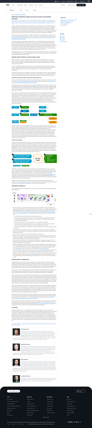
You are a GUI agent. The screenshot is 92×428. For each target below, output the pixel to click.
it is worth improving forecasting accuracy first (25, 81)
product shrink (47, 323)
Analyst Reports (30, 412)
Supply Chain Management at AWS (66, 21)
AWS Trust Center (30, 403)
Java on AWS (49, 408)
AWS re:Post (69, 403)
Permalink (48, 22)
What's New (9, 410)
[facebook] (69, 422)
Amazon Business (63, 25)
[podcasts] (78, 422)
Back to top (46, 417)
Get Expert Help (70, 410)
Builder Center (50, 399)
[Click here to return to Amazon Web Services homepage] (7, 5)
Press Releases (10, 415)
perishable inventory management (38, 323)
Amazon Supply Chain (64, 23)
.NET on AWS (49, 403)
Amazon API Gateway (44, 248)
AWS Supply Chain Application (66, 22)
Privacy (8, 424)
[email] (80, 422)
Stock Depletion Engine (16, 324)
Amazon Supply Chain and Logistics (19, 14)
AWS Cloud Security (11, 408)
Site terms (13, 424)
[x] (67, 422)
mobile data (20, 183)
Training (28, 401)
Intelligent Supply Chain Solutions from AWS (68, 19)
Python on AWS (50, 406)
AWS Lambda (18, 248)
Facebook (62, 37)
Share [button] (52, 22)
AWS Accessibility (70, 412)
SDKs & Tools (50, 401)
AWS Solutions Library (31, 406)
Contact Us (69, 399)
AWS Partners (30, 415)
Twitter (62, 36)
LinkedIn (62, 38)
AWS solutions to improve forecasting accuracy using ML (44, 303)
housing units (14, 183)
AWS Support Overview (72, 408)
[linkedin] (71, 422)
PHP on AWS (49, 410)
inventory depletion (17, 323)
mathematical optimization (27, 323)
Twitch (62, 40)
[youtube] (76, 422)
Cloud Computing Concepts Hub (13, 406)
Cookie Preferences (20, 424)
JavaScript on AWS (51, 412)
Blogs (8, 412)
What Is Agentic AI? (11, 403)
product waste (53, 323)
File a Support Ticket (71, 401)
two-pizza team (30, 267)
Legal (68, 415)
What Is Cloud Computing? (12, 401)
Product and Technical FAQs (32, 410)
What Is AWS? (10, 399)
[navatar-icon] (89, 1)
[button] (90, 1)
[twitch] (74, 422)
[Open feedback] (91, 214)
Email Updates (63, 41)
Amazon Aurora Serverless (45, 239)
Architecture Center (31, 408)
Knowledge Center (71, 406)
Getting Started (30, 399)
